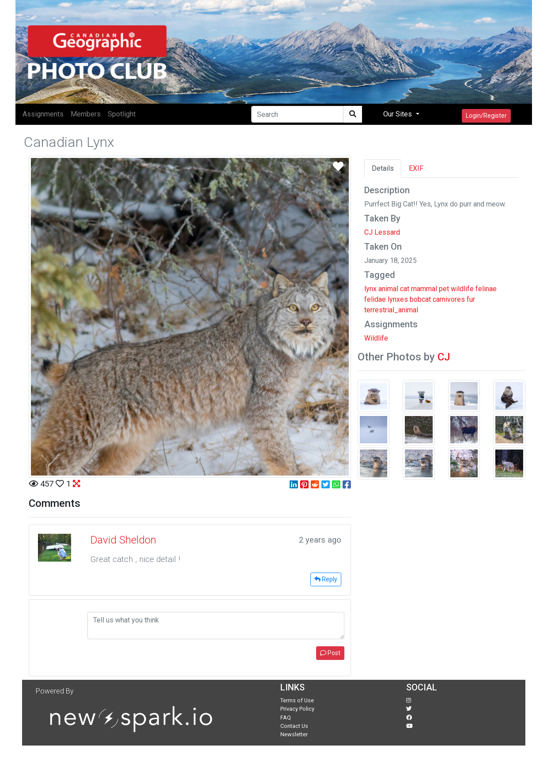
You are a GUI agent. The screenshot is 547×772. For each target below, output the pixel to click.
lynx (370, 289)
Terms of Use (297, 700)
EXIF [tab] (416, 168)
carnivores (449, 299)
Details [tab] (383, 168)
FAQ (285, 717)
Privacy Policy (297, 708)
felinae (486, 289)
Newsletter (294, 734)
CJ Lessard (382, 232)
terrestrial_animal (391, 310)
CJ (444, 357)
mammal (424, 289)
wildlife (462, 289)
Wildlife (376, 338)
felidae (375, 299)
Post (330, 652)
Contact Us (294, 726)
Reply (325, 579)
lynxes (398, 299)
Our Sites (398, 114)
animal (388, 289)
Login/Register (486, 115)
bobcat (420, 299)
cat (404, 289)
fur (471, 299)
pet (444, 289)
